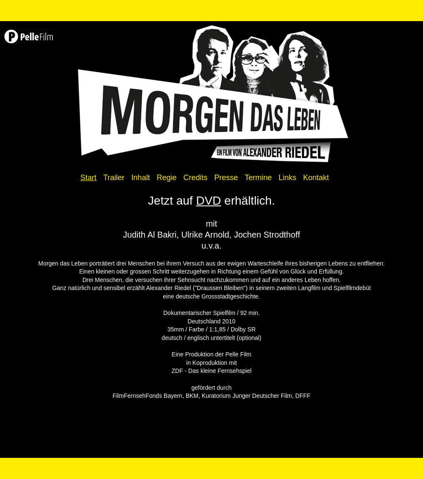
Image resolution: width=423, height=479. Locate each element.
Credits (195, 177)
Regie (166, 177)
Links (288, 177)
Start (88, 177)
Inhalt (140, 177)
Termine (258, 177)
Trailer (113, 177)
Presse (226, 177)
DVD (208, 200)
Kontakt (316, 177)
